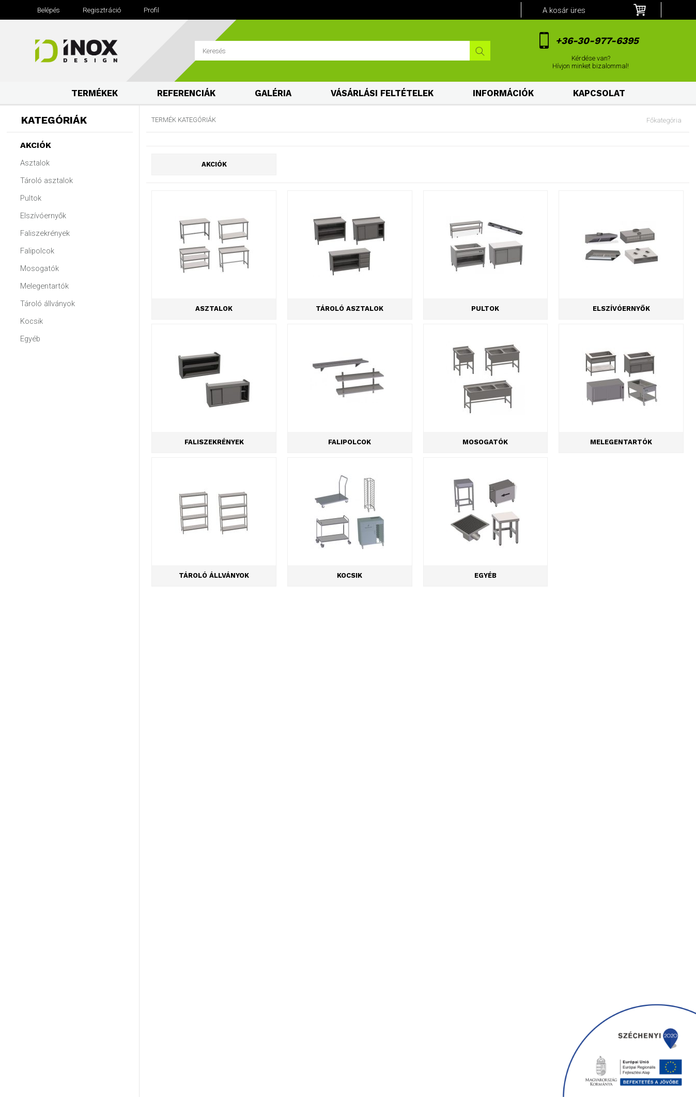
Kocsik (31, 321)
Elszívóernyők (43, 215)
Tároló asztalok (46, 180)
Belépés (48, 10)
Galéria (273, 93)
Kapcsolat (599, 93)
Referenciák (186, 93)
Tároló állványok (47, 303)
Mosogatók (39, 268)
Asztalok (35, 163)
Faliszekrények (45, 233)
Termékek (94, 93)
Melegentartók (44, 286)
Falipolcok (37, 251)
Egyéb (30, 338)
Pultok (30, 198)
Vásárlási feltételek (382, 93)
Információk (503, 93)
